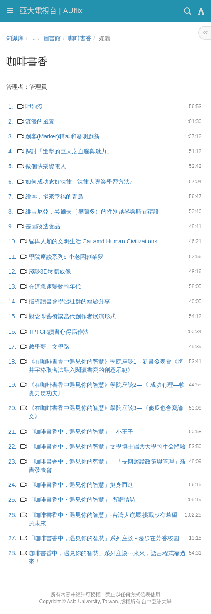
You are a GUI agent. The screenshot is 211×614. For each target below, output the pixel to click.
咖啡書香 (79, 38)
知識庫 (15, 38)
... (33, 38)
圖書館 (52, 38)
